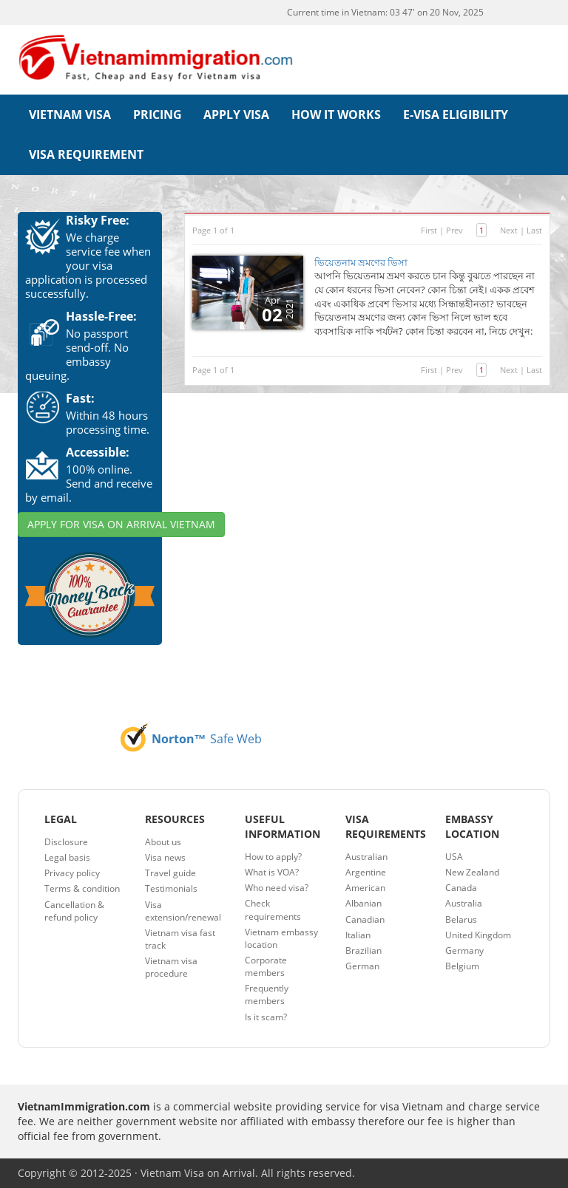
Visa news (165, 857)
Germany (464, 950)
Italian (358, 935)
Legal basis (67, 857)
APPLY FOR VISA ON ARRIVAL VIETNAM (121, 524)
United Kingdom (478, 935)
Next (509, 230)
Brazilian (363, 950)
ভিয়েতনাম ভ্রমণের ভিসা (361, 262)
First (429, 230)
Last (534, 230)
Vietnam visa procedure (171, 967)
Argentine (365, 872)
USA (454, 856)
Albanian (363, 903)
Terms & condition (82, 888)
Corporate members (266, 966)
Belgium (462, 966)
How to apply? (273, 856)
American (365, 887)
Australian (366, 856)
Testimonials (171, 888)
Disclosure (66, 842)
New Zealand (472, 872)
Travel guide (170, 873)
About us (163, 842)
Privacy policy (72, 873)
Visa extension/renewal (183, 911)
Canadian (365, 919)
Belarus (461, 919)
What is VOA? (272, 872)
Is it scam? (266, 1017)
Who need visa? (276, 887)
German (362, 966)
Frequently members (266, 994)
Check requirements (273, 909)
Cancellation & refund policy (74, 911)
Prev (454, 230)
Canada (461, 887)
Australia (463, 903)
